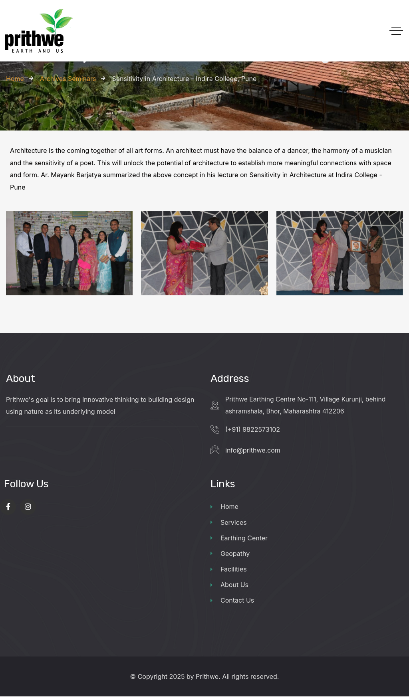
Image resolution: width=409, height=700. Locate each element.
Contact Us (232, 604)
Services (228, 524)
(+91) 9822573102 (252, 430)
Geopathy (230, 556)
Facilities (228, 572)
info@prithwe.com (252, 451)
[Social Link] (8, 508)
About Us (229, 588)
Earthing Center (239, 540)
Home (224, 508)
